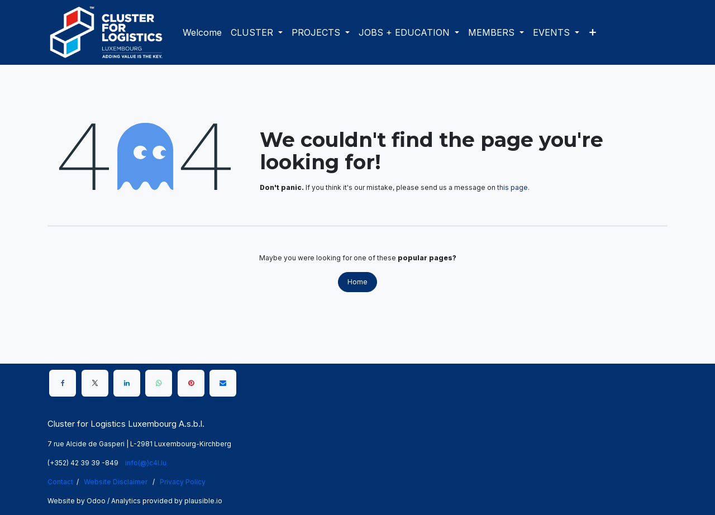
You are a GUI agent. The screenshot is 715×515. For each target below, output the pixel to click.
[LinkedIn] (126, 383)
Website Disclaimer (115, 482)
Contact (60, 482)
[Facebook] (62, 383)
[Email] (222, 383)
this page (512, 187)
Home (357, 282)
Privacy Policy (183, 482)
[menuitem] (202, 32)
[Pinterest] (191, 383)
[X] (95, 383)
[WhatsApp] (158, 383)
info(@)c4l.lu (145, 463)
